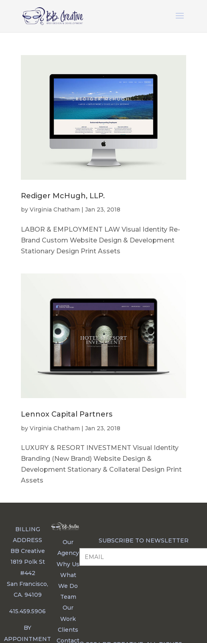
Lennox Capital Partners (66, 414)
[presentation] (140, 591)
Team (68, 596)
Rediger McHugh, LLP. (63, 195)
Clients (68, 629)
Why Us (68, 564)
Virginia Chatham (55, 209)
